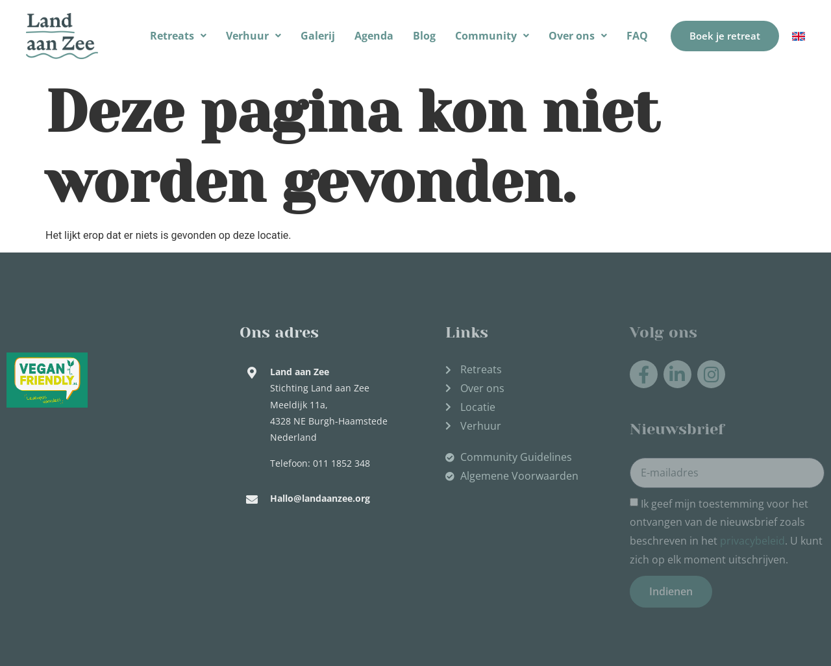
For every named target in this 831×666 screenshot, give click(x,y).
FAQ (637, 36)
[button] (178, 36)
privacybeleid (752, 541)
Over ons (578, 36)
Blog (424, 36)
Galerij (318, 36)
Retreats (178, 36)
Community (492, 36)
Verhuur (253, 36)
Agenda (373, 36)
